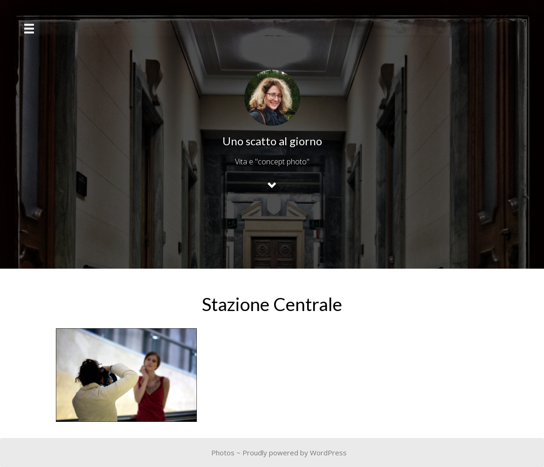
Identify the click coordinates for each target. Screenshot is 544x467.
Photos (223, 452)
